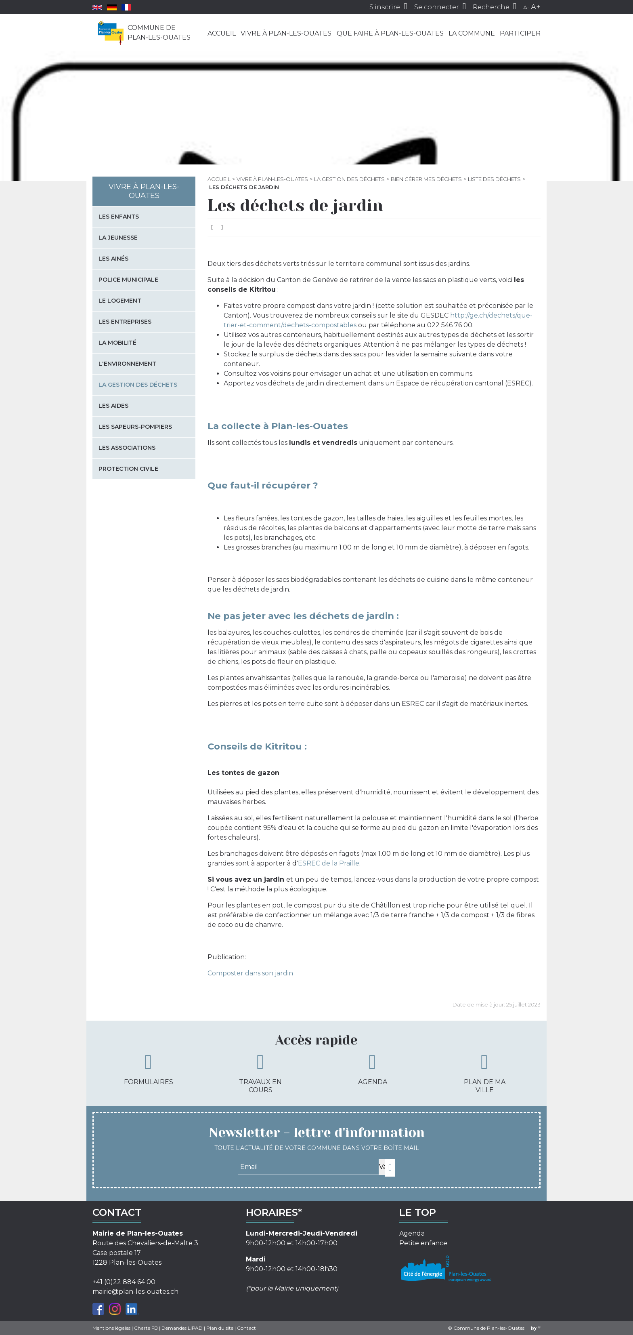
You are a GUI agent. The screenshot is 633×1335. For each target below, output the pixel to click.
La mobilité (117, 342)
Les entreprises (125, 321)
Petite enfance (423, 1243)
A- (526, 7)
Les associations (127, 447)
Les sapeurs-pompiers (135, 426)
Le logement (120, 300)
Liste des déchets (494, 179)
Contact (246, 1328)
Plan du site (219, 1328)
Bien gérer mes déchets (426, 179)
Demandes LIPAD (182, 1328)
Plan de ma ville (484, 1072)
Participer (520, 33)
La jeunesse (118, 237)
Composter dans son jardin (250, 973)
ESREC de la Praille (328, 863)
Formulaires (148, 1069)
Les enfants (119, 216)
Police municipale (128, 279)
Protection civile (128, 468)
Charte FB (146, 1328)
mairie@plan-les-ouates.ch (135, 1291)
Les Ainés (113, 258)
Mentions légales (111, 1328)
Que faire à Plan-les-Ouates (390, 33)
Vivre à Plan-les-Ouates (286, 33)
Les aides (113, 405)
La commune (472, 33)
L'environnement (127, 363)
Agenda (372, 1069)
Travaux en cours (260, 1072)
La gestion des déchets (349, 179)
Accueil (222, 33)
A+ (536, 6)
